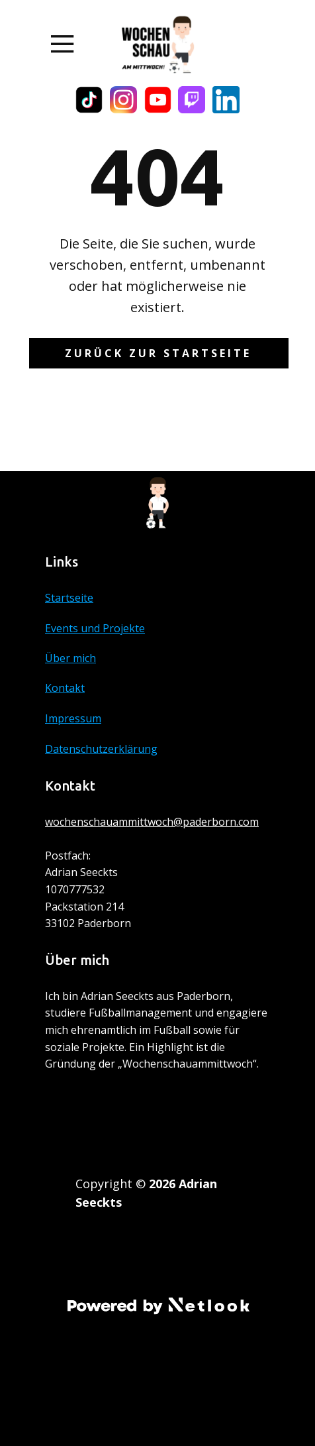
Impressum (73, 718)
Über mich (70, 658)
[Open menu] (62, 44)
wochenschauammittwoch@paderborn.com (152, 821)
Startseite (69, 597)
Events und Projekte (95, 628)
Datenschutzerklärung (101, 749)
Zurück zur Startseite (158, 353)
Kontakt (65, 688)
